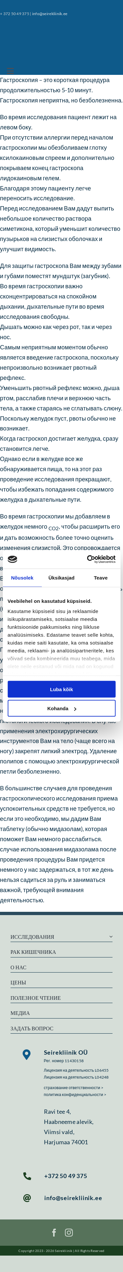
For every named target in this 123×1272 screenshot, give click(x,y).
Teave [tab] (101, 577)
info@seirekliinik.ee (49, 13)
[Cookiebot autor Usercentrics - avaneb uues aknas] (87, 559)
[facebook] (54, 1233)
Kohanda (61, 708)
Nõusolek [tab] (22, 577)
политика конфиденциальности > (75, 1094)
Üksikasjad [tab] (61, 577)
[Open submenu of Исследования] (110, 937)
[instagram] (69, 1233)
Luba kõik (61, 689)
